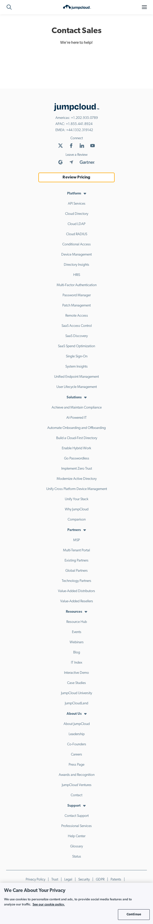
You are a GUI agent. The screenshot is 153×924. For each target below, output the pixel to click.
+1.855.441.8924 (79, 124)
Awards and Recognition (77, 775)
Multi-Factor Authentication (77, 285)
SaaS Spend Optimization (76, 346)
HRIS (76, 275)
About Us (74, 714)
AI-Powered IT (76, 418)
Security (84, 879)
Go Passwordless (76, 458)
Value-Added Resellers (76, 601)
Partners (74, 530)
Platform (74, 193)
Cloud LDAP (76, 224)
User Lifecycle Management (76, 387)
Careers (76, 755)
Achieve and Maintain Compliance (77, 408)
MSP (76, 540)
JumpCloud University (76, 693)
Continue (134, 914)
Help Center (76, 836)
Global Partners (76, 571)
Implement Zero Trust (76, 469)
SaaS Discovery (76, 336)
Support (74, 806)
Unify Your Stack (76, 499)
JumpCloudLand (76, 703)
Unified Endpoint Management (76, 377)
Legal (68, 879)
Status (76, 857)
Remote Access (76, 316)
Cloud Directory (76, 214)
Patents (116, 879)
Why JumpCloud (76, 509)
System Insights (76, 367)
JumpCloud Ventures (76, 785)
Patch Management (76, 305)
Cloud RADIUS (76, 234)
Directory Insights (76, 265)
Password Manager (77, 295)
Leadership (77, 734)
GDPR (100, 879)
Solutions (74, 397)
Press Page (76, 765)
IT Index (76, 663)
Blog (76, 652)
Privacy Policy (35, 879)
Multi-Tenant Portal (76, 550)
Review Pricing (76, 177)
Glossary (76, 846)
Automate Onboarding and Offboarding (76, 428)
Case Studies (76, 683)
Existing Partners (76, 561)
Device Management (76, 255)
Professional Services (76, 826)
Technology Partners (76, 581)
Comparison (77, 520)
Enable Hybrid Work (76, 448)
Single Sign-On (76, 356)
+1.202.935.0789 (84, 118)
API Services (76, 204)
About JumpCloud (77, 724)
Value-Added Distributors (76, 591)
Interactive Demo (76, 673)
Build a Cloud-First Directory (76, 438)
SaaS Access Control (77, 326)
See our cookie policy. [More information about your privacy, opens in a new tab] (49, 904)
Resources (74, 612)
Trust (54, 879)
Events (76, 632)
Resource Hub (76, 622)
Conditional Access (76, 244)
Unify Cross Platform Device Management (76, 489)
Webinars (77, 642)
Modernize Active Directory (77, 479)
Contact (76, 795)
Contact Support (77, 816)
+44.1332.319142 (79, 130)
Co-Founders (76, 744)
